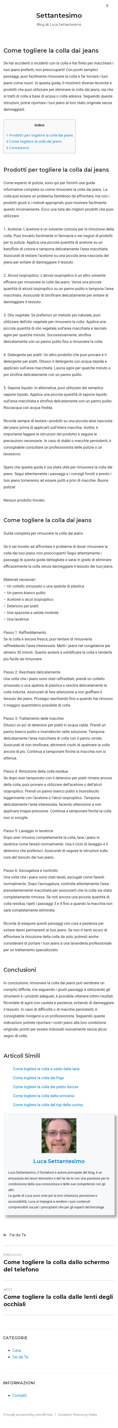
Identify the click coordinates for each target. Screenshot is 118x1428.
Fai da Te (17, 1235)
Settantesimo (59, 15)
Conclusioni (17, 147)
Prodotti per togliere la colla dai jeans (39, 135)
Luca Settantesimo (59, 1161)
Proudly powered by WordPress (28, 1414)
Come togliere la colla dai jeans (34, 141)
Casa (17, 1350)
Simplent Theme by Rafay (77, 1414)
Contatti (20, 1395)
